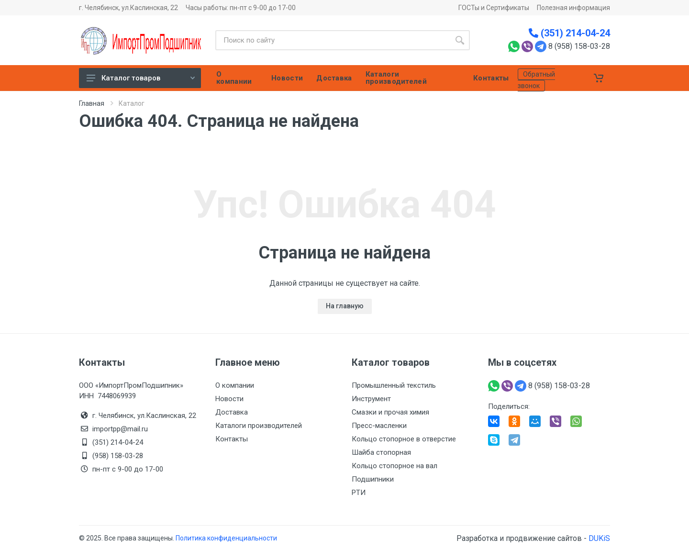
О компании (234, 385)
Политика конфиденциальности (226, 538)
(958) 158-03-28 (118, 455)
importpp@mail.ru (120, 429)
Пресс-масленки (379, 425)
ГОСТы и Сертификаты (493, 7)
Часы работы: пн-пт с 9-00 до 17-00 (241, 7)
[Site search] (332, 40)
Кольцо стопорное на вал (394, 465)
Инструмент (371, 398)
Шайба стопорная (381, 452)
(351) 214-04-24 (569, 33)
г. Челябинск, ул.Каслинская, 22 (128, 7)
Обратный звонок (536, 80)
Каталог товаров (141, 78)
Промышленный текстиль (394, 385)
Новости (229, 398)
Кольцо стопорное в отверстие (404, 439)
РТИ (359, 492)
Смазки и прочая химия (390, 412)
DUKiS (599, 538)
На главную (345, 306)
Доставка (231, 412)
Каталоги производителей (258, 425)
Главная (91, 103)
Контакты (231, 439)
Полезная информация (573, 7)
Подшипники (373, 479)
